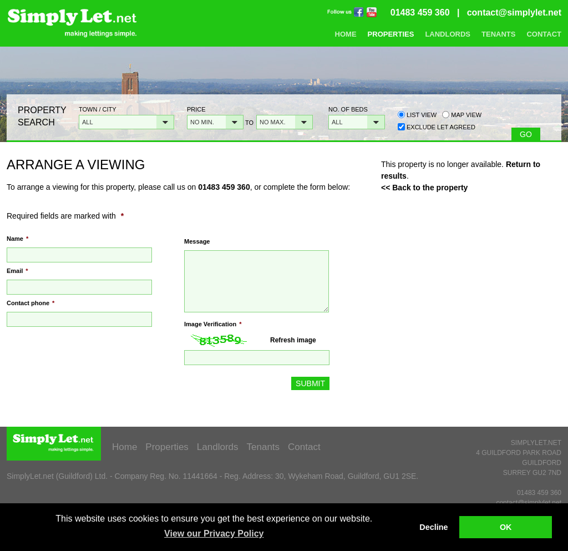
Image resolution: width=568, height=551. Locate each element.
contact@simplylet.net (514, 12)
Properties (391, 34)
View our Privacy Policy (213, 533)
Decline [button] (433, 527)
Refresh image (293, 340)
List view (417, 114)
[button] (126, 122)
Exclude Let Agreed (441, 127)
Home (346, 34)
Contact (543, 34)
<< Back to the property (424, 187)
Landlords (447, 34)
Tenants (498, 34)
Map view (461, 114)
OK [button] (506, 527)
